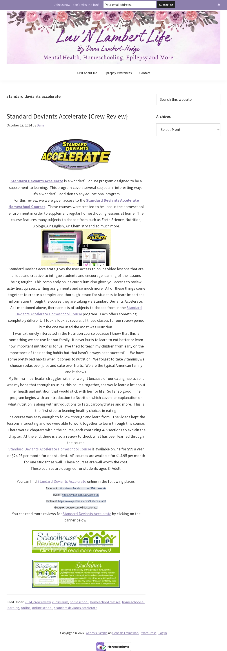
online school (42, 607)
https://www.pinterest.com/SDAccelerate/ (82, 501)
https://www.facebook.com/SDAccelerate (82, 488)
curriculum (60, 602)
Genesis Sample (96, 633)
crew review (42, 602)
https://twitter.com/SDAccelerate (80, 494)
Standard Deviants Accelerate (62, 481)
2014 (28, 602)
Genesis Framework (125, 633)
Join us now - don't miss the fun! (76, 5)
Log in (162, 633)
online (26, 607)
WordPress (148, 633)
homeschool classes (105, 602)
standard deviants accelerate (75, 607)
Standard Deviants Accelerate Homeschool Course (49, 449)
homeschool (79, 602)
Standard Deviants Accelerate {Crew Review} (67, 116)
